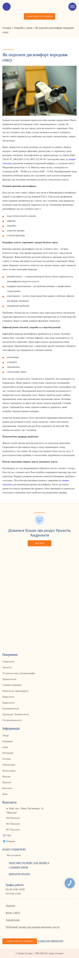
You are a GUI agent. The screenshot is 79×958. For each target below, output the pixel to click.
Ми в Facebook (14, 855)
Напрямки (7, 741)
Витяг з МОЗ (13, 912)
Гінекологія (8, 661)
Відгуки (6, 776)
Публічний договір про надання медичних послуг (33, 927)
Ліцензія (10, 905)
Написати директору (51, 941)
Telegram (10, 841)
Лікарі (5, 735)
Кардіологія (8, 702)
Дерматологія (9, 679)
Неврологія (8, 696)
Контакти (7, 788)
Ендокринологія (10, 708)
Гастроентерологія (11, 720)
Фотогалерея (8, 770)
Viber (8, 835)
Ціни (4, 794)
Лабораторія (8, 764)
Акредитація (13, 920)
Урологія (6, 667)
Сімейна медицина (12, 685)
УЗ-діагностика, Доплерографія (18, 673)
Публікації (7, 753)
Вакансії (6, 782)
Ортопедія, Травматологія (15, 714)
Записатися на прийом (39, 16)
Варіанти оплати (19, 874)
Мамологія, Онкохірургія (15, 691)
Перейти (39, 543)
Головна (6, 759)
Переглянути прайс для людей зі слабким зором (29, 865)
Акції (5, 747)
